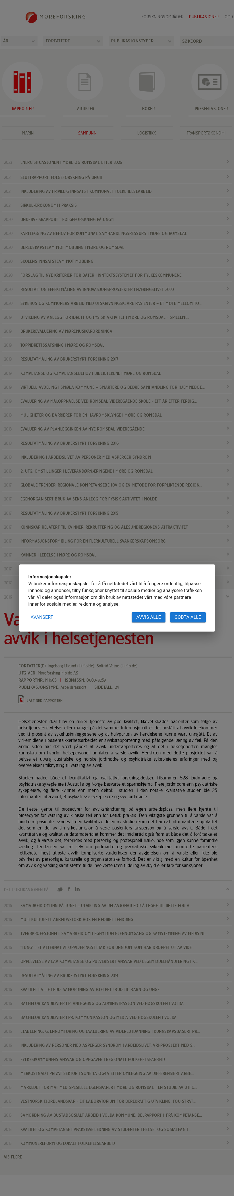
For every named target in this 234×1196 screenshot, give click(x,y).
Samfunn (87, 133)
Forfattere (58, 40)
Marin (28, 133)
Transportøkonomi (206, 133)
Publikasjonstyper (132, 40)
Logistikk (146, 133)
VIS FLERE (13, 1156)
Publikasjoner (204, 17)
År (6, 40)
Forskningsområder (163, 17)
